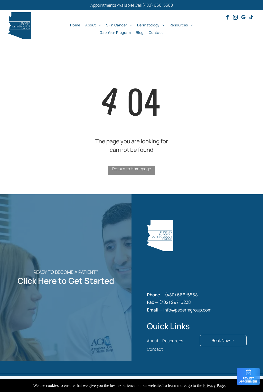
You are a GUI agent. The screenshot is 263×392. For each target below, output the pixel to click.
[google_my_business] (243, 18)
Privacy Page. (214, 385)
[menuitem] (75, 25)
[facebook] (227, 18)
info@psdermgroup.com (187, 310)
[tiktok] (251, 18)
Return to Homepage (131, 169)
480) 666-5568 (182, 295)
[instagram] (235, 18)
